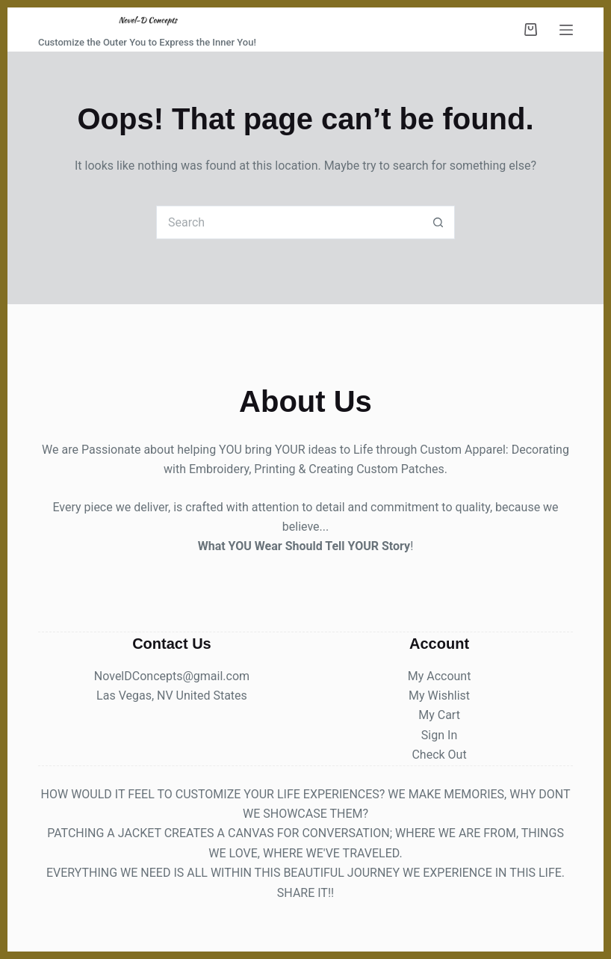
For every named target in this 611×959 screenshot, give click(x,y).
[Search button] (438, 222)
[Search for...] (288, 222)
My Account (439, 676)
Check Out (439, 754)
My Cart (439, 715)
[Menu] (566, 30)
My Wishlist (439, 695)
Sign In (439, 735)
